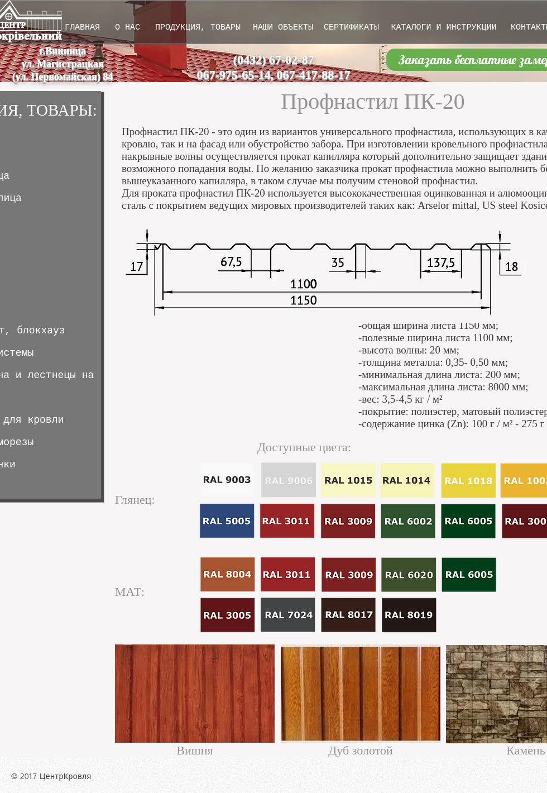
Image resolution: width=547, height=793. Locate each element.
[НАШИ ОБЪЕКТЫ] (283, 27)
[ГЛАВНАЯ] (82, 27)
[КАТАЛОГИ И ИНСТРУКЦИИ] (443, 27)
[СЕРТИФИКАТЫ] (351, 27)
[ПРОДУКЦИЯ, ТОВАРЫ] (197, 27)
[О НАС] (127, 27)
